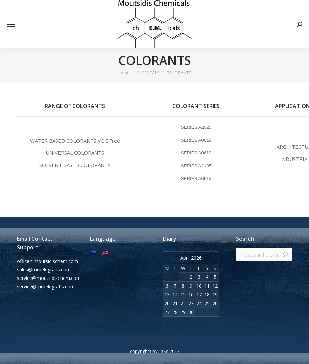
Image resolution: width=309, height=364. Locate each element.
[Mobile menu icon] (11, 24)
